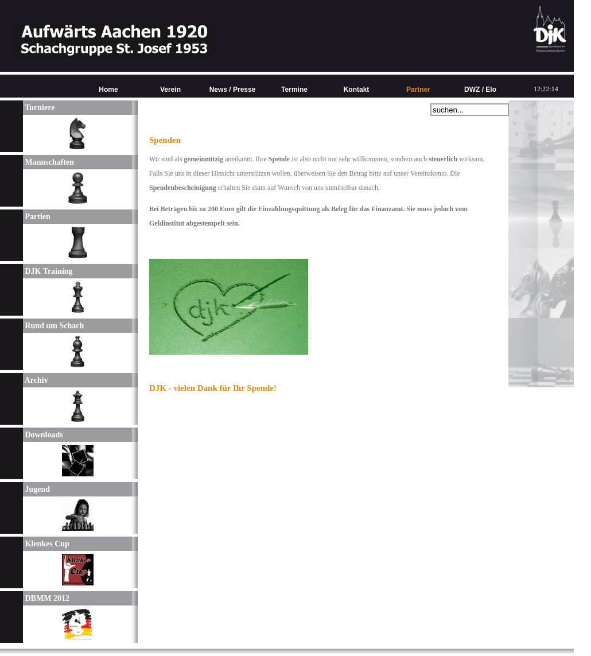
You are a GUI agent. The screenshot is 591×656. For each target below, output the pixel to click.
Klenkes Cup (46, 543)
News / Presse (232, 90)
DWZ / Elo (480, 90)
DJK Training (48, 271)
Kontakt (357, 90)
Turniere (39, 107)
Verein (170, 90)
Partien (36, 216)
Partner (418, 90)
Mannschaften (48, 162)
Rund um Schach (53, 325)
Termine (294, 90)
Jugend (36, 489)
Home (108, 90)
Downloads (43, 434)
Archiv (35, 380)
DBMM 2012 (46, 598)
